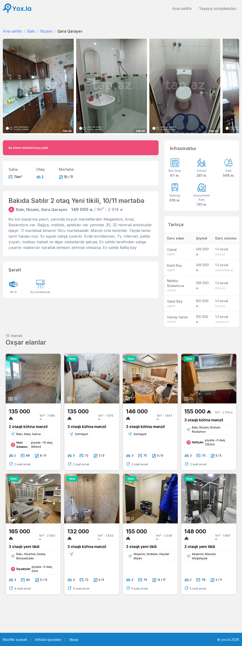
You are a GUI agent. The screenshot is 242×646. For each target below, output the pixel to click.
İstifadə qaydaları (48, 639)
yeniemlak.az (224, 270)
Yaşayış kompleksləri (217, 8)
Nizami (46, 31)
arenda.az (222, 322)
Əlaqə (73, 639)
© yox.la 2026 (228, 639)
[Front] (17, 9)
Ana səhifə (181, 8)
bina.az (220, 254)
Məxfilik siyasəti (15, 639)
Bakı (31, 31)
